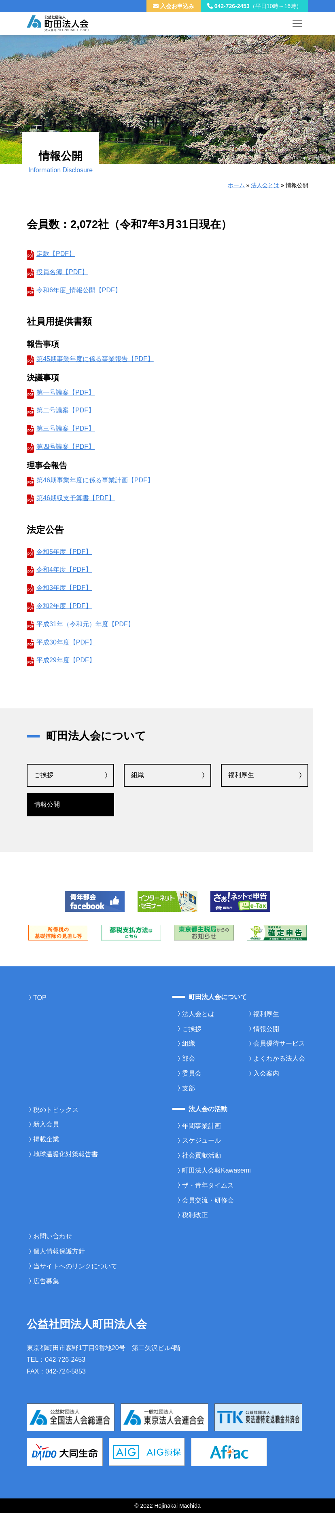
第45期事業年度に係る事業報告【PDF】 (95, 358)
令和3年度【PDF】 (64, 587)
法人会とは (265, 185)
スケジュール (201, 1140)
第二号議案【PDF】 (65, 410)
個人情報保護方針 (59, 1251)
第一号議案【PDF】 (65, 392)
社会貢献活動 (201, 1155)
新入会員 (46, 1124)
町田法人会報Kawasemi (216, 1170)
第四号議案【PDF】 (65, 446)
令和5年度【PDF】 (64, 551)
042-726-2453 (254, 6)
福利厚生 (241, 774)
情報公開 (47, 804)
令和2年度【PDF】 (64, 605)
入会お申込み (173, 6)
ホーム (236, 185)
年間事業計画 (201, 1125)
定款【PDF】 (55, 253)
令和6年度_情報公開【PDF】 (78, 290)
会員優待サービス (279, 1043)
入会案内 (266, 1073)
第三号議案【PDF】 (65, 428)
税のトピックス (55, 1109)
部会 (188, 1058)
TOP (40, 997)
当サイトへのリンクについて (75, 1266)
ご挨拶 (43, 774)
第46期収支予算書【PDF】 (75, 497)
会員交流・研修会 (208, 1200)
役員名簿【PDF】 (62, 271)
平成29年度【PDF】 (65, 660)
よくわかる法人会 (279, 1058)
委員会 (191, 1073)
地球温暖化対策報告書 (65, 1154)
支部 (188, 1088)
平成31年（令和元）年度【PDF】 (85, 624)
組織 (137, 774)
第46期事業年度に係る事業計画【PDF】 (95, 480)
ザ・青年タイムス (208, 1185)
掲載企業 (46, 1139)
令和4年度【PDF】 (64, 569)
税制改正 (195, 1214)
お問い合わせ (52, 1236)
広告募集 (46, 1281)
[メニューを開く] (297, 23)
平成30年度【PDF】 (65, 642)
